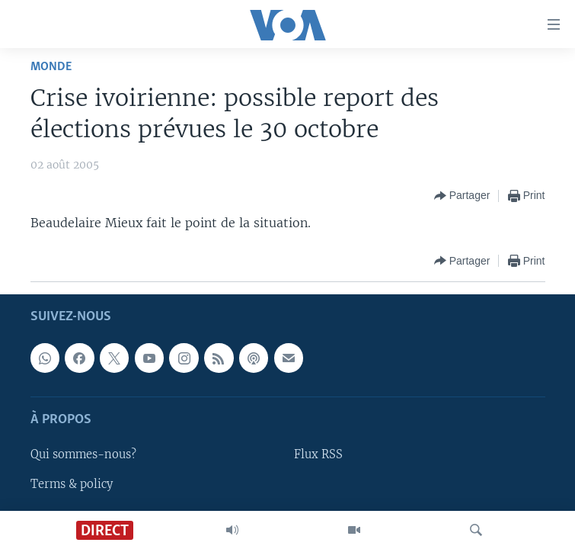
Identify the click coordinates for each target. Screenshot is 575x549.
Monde (51, 66)
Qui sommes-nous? (83, 454)
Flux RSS (318, 454)
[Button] (462, 196)
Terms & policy (71, 483)
